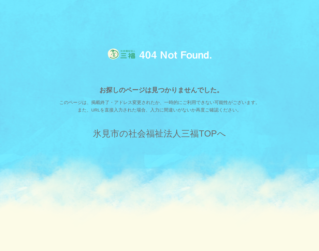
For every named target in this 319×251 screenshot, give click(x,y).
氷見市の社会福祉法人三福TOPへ (159, 133)
